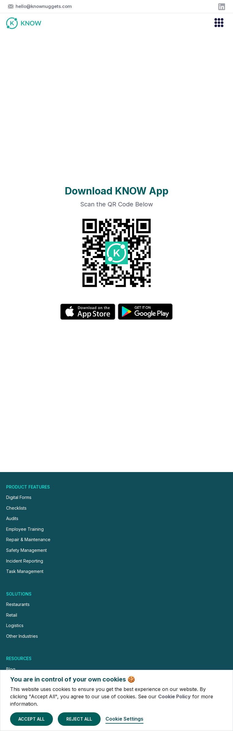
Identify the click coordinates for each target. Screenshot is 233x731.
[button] (216, 23)
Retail (11, 615)
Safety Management (26, 550)
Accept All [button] (31, 719)
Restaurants (18, 604)
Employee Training (25, 529)
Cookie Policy (174, 696)
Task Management (24, 571)
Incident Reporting (24, 560)
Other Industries (22, 636)
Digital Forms (18, 497)
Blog (10, 669)
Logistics (15, 625)
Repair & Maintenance (28, 539)
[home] (27, 23)
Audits (12, 518)
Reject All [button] (79, 719)
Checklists (16, 508)
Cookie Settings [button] (124, 719)
